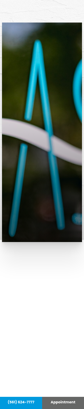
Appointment (63, 402)
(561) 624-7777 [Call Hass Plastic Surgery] (21, 402)
